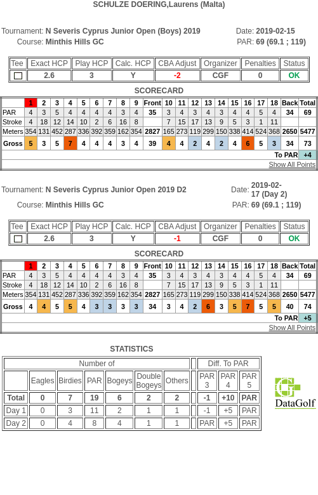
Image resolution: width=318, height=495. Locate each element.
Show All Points (292, 164)
